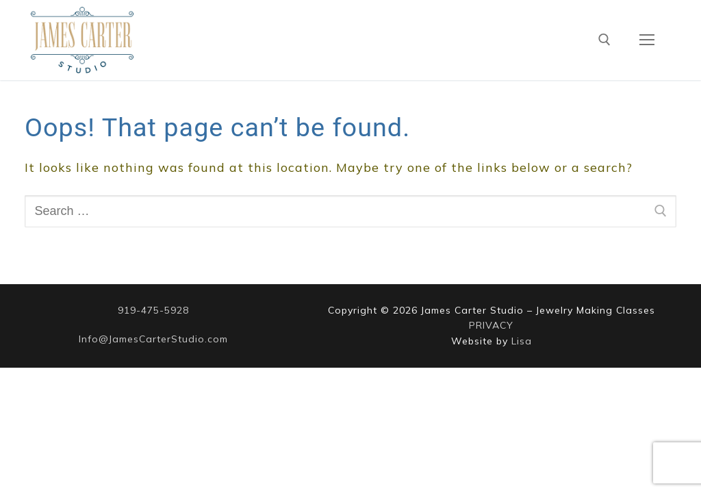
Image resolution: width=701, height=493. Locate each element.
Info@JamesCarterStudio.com (153, 339)
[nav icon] (646, 40)
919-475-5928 (153, 310)
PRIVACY (491, 325)
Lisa (521, 341)
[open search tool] (604, 40)
